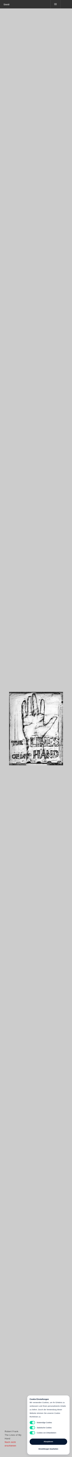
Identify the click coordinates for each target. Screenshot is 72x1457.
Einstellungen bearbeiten (48, 1449)
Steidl (6, 4)
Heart (27, 727)
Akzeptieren (48, 1442)
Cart (36, 727)
